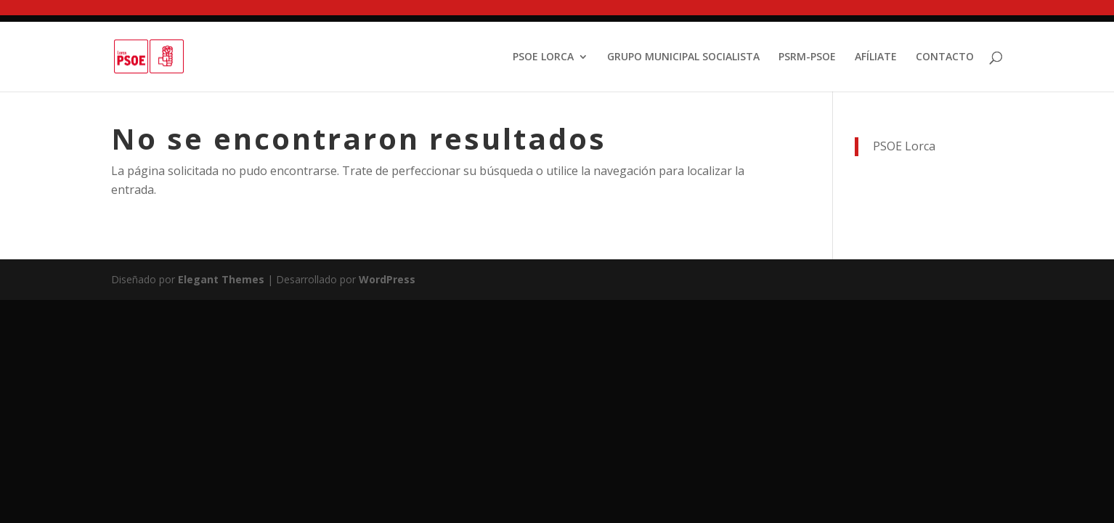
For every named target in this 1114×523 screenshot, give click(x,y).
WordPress (387, 279)
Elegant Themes (221, 279)
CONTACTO (945, 57)
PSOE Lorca (904, 146)
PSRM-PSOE (807, 57)
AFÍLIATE (876, 57)
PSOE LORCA (543, 57)
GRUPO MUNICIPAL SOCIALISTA (683, 57)
